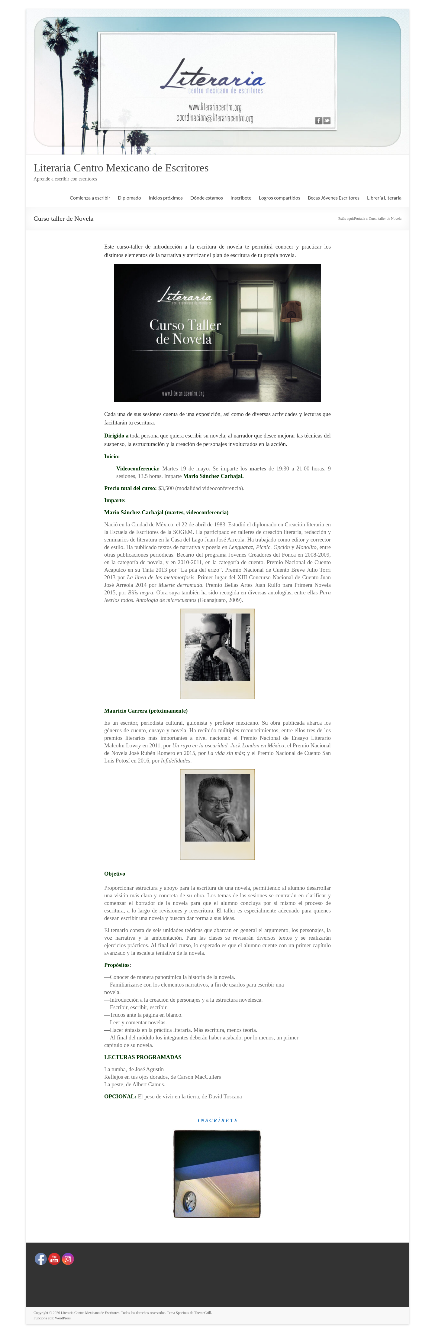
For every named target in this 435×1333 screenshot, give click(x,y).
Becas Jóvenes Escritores (333, 197)
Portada (359, 218)
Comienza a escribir (90, 197)
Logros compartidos (279, 197)
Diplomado (129, 197)
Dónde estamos (206, 197)
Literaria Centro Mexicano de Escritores (121, 168)
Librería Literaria (384, 197)
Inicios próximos (166, 197)
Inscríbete (240, 197)
